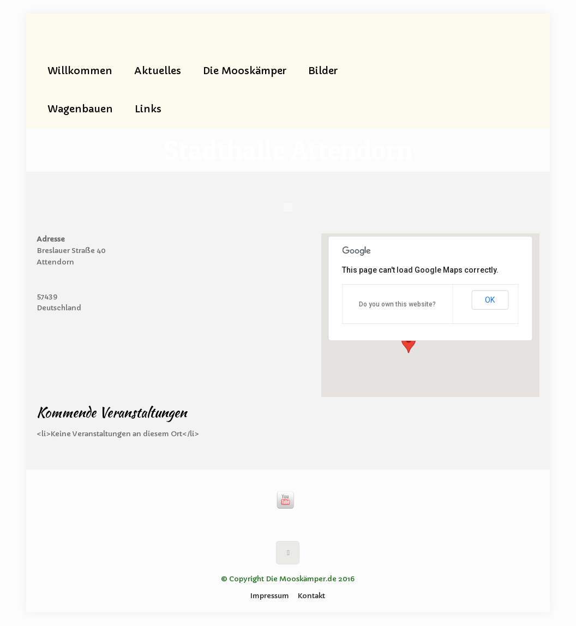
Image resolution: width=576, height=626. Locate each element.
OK (490, 300)
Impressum (269, 595)
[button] (408, 343)
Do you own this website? (397, 304)
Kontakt (311, 595)
